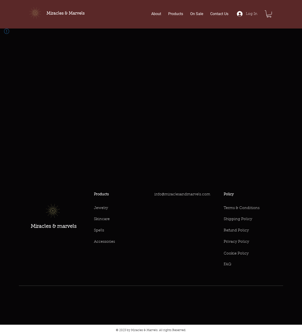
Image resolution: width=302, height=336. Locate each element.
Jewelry (101, 208)
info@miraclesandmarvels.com (182, 194)
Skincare (102, 219)
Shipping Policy (238, 219)
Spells (99, 230)
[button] (269, 13)
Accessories (104, 242)
